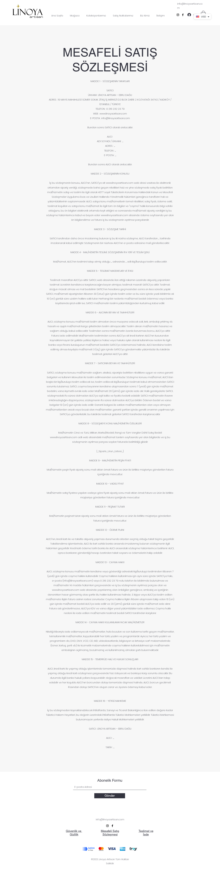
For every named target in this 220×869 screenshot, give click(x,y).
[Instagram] (178, 14)
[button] (203, 13)
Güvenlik (72, 831)
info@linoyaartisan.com (115, 118)
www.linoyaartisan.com (113, 113)
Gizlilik (74, 834)
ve (80, 831)
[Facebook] (182, 14)
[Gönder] (109, 795)
